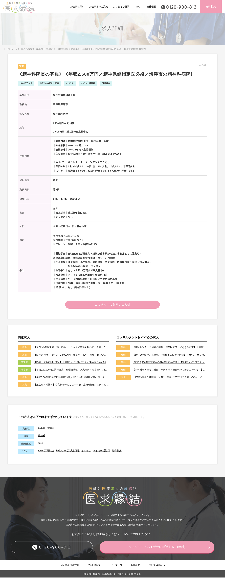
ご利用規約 (94, 565)
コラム (138, 6)
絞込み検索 (27, 49)
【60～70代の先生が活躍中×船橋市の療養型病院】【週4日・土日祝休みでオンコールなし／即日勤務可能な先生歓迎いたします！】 (170, 355)
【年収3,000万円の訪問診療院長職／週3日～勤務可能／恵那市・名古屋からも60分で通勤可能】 (71, 377)
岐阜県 (39, 49)
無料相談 (210, 6)
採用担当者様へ (157, 565)
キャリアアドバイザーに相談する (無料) (157, 547)
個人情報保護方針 (69, 565)
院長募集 (117, 451)
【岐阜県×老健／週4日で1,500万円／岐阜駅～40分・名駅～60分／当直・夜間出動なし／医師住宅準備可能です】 (71, 355)
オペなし (86, 451)
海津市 (49, 49)
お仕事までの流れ (98, 6)
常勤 (40, 443)
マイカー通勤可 (101, 451)
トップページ (10, 49)
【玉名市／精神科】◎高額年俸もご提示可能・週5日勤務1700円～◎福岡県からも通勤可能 (71, 385)
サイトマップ (115, 565)
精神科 (41, 435)
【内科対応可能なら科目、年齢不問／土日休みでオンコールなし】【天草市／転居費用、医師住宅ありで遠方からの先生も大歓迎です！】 (170, 370)
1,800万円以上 (46, 451)
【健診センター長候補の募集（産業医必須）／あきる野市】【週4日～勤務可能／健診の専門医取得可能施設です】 (170, 347)
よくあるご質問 (121, 6)
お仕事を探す (77, 6)
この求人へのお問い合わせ (113, 304)
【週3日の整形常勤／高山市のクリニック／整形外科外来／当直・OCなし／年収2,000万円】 (71, 347)
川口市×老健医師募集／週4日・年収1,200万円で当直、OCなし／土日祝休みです (170, 377)
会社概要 (151, 6)
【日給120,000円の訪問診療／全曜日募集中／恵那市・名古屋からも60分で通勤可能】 (71, 370)
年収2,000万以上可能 (68, 451)
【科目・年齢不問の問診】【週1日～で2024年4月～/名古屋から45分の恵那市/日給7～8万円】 (71, 362)
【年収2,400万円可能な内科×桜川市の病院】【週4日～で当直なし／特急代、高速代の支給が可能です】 (170, 362)
